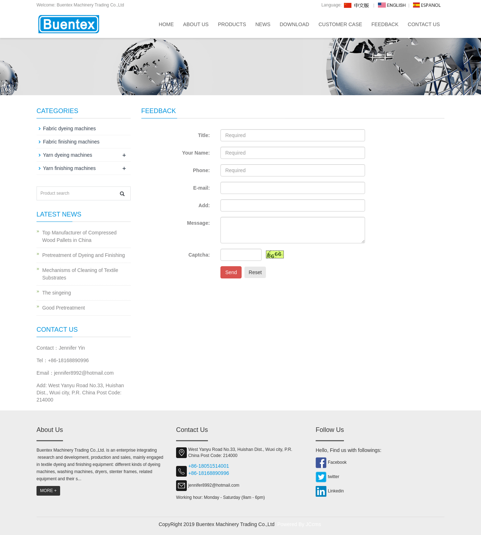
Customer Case (340, 24)
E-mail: (201, 188)
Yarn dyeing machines (67, 155)
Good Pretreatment (63, 308)
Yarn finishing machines (69, 168)
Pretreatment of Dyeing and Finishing (83, 255)
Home (166, 24)
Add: (204, 205)
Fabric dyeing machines (69, 128)
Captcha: (199, 255)
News (262, 24)
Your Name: (196, 153)
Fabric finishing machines (71, 142)
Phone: (201, 170)
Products (232, 24)
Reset (255, 272)
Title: (204, 135)
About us (196, 24)
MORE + (48, 490)
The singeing (56, 293)
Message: (198, 223)
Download (294, 24)
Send (231, 272)
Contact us (424, 24)
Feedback (384, 24)
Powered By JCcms (299, 524)
